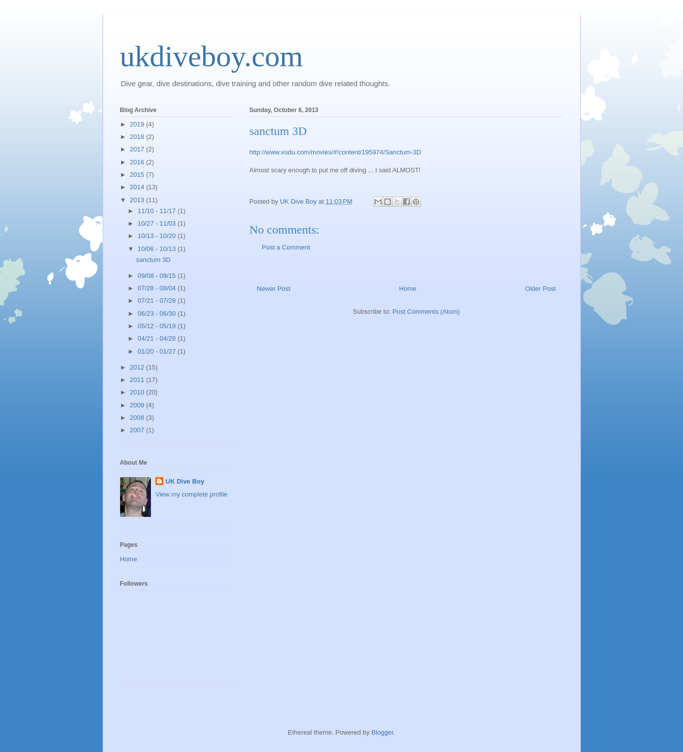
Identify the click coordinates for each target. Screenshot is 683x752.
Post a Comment (286, 247)
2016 (138, 162)
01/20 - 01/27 (157, 351)
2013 (138, 200)
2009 (138, 405)
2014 (138, 187)
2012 (138, 367)
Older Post (540, 288)
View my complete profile (191, 494)
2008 (138, 417)
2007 (138, 430)
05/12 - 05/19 (157, 326)
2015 (138, 174)
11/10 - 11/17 (157, 211)
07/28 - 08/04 (157, 288)
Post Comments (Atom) (426, 311)
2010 (138, 392)
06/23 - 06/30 (157, 313)
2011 (138, 379)
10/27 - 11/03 (157, 223)
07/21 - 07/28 (157, 300)
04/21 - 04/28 (157, 338)
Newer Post (273, 288)
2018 (138, 136)
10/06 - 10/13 (157, 248)
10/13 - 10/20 (157, 236)
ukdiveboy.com (211, 56)
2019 (138, 124)
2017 (138, 149)
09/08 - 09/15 (157, 275)
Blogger (382, 732)
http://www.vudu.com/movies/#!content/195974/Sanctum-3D (335, 152)
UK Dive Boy (184, 481)
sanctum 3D (153, 259)
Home (407, 288)
